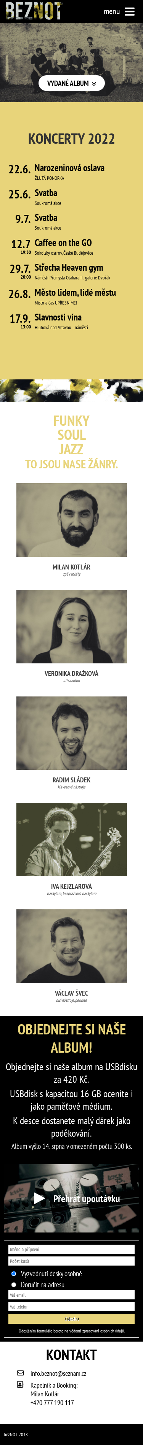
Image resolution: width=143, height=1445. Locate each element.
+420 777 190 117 (52, 1402)
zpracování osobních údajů (103, 1331)
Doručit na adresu (42, 1284)
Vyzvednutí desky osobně (51, 1273)
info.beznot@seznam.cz (58, 1373)
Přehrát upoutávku (71, 1198)
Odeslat (71, 1318)
